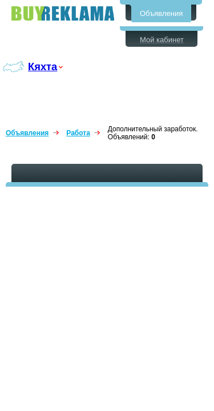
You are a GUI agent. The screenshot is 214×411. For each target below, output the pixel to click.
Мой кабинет (162, 39)
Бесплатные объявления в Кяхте (62, 13)
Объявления (161, 13)
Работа (78, 133)
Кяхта (42, 66)
